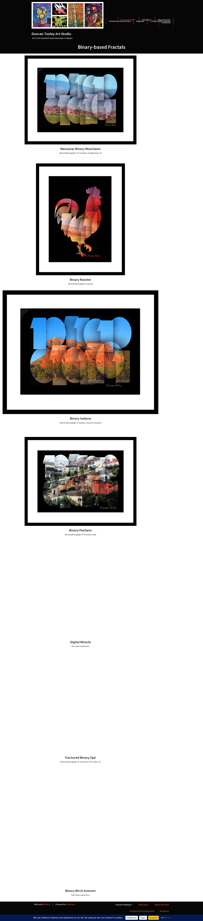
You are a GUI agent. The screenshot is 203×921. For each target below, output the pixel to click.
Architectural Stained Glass (120, 21)
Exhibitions (166, 23)
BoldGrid (46, 904)
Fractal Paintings (124, 905)
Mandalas (140, 21)
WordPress (70, 904)
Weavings (143, 905)
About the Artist (162, 905)
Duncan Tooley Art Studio (51, 34)
